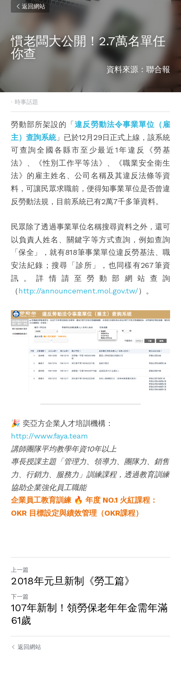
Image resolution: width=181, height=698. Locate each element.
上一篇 (19, 569)
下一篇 (19, 596)
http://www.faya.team (49, 435)
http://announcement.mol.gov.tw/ (78, 290)
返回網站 (30, 6)
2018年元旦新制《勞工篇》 (72, 581)
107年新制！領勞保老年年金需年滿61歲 (89, 614)
